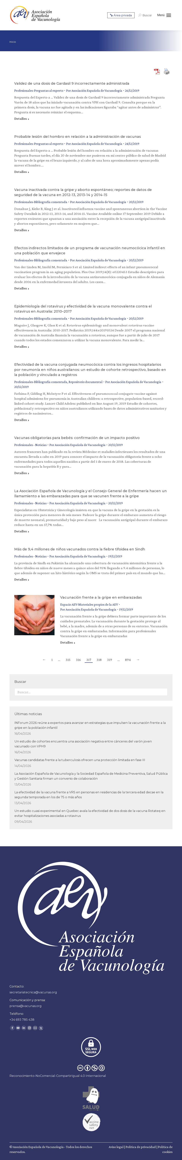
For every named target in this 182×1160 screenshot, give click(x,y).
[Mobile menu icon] (164, 15)
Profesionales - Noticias (30, 445)
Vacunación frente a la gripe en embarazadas (101, 597)
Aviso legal (116, 1147)
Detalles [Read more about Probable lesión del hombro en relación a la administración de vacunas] (20, 172)
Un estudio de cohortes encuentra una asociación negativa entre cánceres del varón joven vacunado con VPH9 (83, 744)
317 (88, 660)
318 (99, 660)
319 (109, 660)
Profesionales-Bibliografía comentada (40, 202)
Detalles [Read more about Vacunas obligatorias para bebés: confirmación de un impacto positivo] (20, 473)
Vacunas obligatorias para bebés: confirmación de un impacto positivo (77, 438)
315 (68, 660)
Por (94, 90)
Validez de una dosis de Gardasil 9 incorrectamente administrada (71, 83)
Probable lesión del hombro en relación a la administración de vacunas (77, 137)
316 (78, 660)
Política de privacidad (141, 1147)
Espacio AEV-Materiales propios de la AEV (89, 604)
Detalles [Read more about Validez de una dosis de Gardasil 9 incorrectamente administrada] (20, 119)
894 (128, 660)
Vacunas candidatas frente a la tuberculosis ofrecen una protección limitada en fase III (79, 760)
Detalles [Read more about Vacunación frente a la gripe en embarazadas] (66, 642)
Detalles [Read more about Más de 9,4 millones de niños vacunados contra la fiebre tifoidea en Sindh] (20, 579)
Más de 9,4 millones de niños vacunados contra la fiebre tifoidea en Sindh (79, 549)
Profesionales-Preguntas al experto (38, 90)
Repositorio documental (85, 382)
